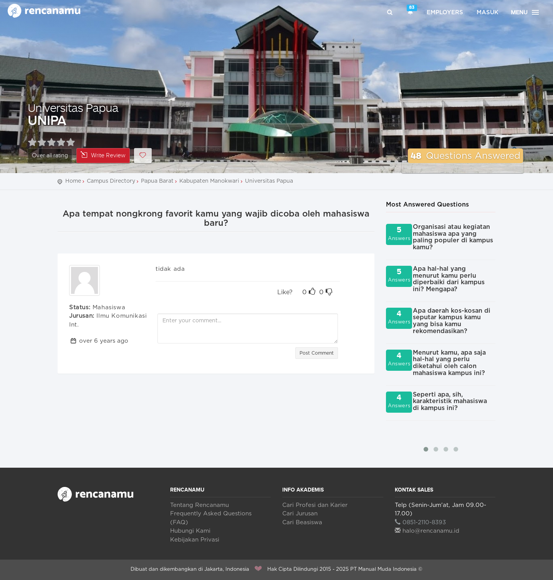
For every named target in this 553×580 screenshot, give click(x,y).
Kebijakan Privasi (194, 540)
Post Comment (317, 353)
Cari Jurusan (300, 514)
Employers (445, 12)
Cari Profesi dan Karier (315, 505)
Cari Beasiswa (302, 522)
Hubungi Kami (190, 531)
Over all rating (50, 155)
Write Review (103, 155)
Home (73, 181)
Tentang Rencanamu (199, 505)
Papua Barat (157, 181)
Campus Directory (111, 181)
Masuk (487, 12)
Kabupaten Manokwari (209, 181)
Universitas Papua (73, 107)
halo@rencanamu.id (427, 531)
